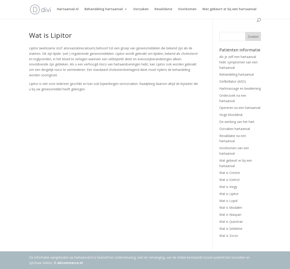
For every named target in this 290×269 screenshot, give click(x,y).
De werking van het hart (236, 122)
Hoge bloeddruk (231, 115)
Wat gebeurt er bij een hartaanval (229, 9)
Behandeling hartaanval (104, 9)
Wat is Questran (231, 221)
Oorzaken (141, 9)
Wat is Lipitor (229, 194)
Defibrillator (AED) (232, 81)
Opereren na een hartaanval (239, 108)
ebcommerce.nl (70, 263)
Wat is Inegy (228, 187)
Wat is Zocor (228, 235)
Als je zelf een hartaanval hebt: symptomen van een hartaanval (238, 62)
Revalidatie (163, 9)
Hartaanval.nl (68, 9)
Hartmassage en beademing (240, 88)
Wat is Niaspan (230, 214)
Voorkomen (187, 9)
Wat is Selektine (230, 228)
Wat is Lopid (228, 201)
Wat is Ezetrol (229, 180)
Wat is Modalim (230, 207)
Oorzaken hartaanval (234, 129)
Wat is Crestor (229, 173)
